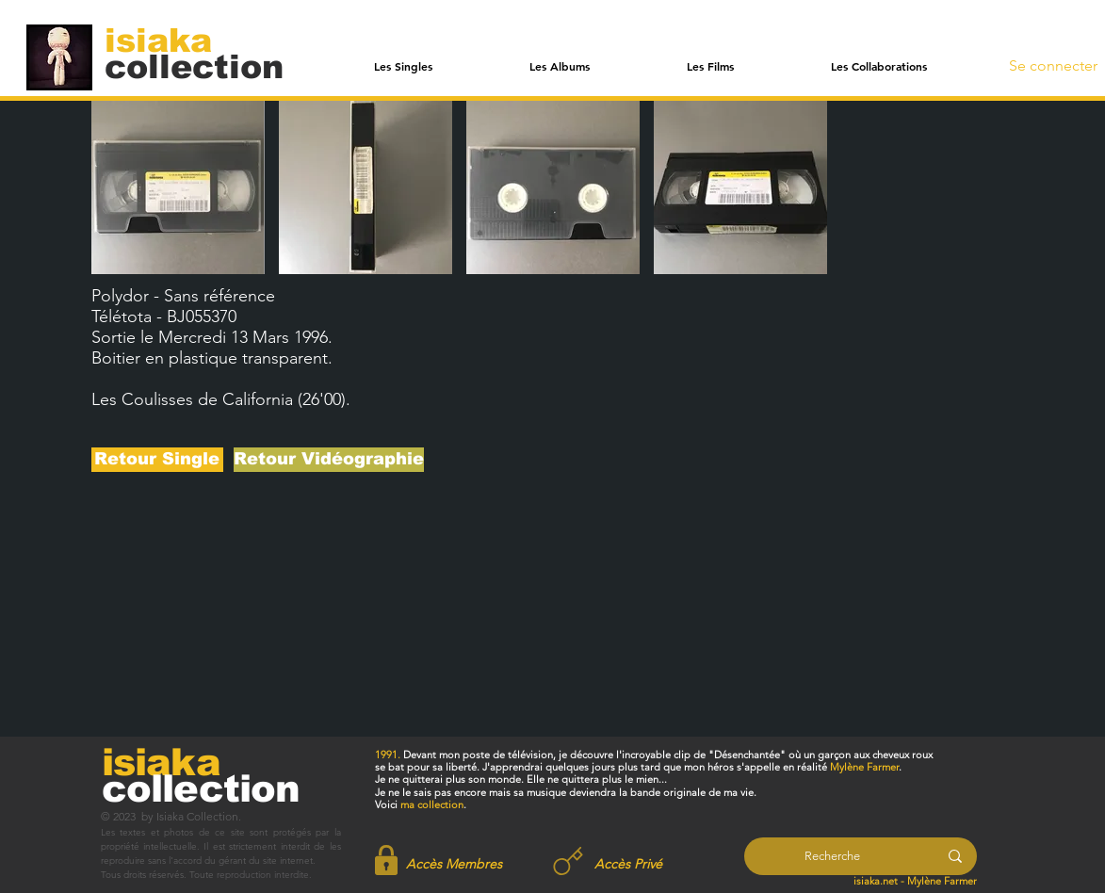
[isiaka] (169, 39)
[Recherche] (832, 856)
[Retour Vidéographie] (329, 459)
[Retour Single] (157, 459)
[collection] (194, 66)
